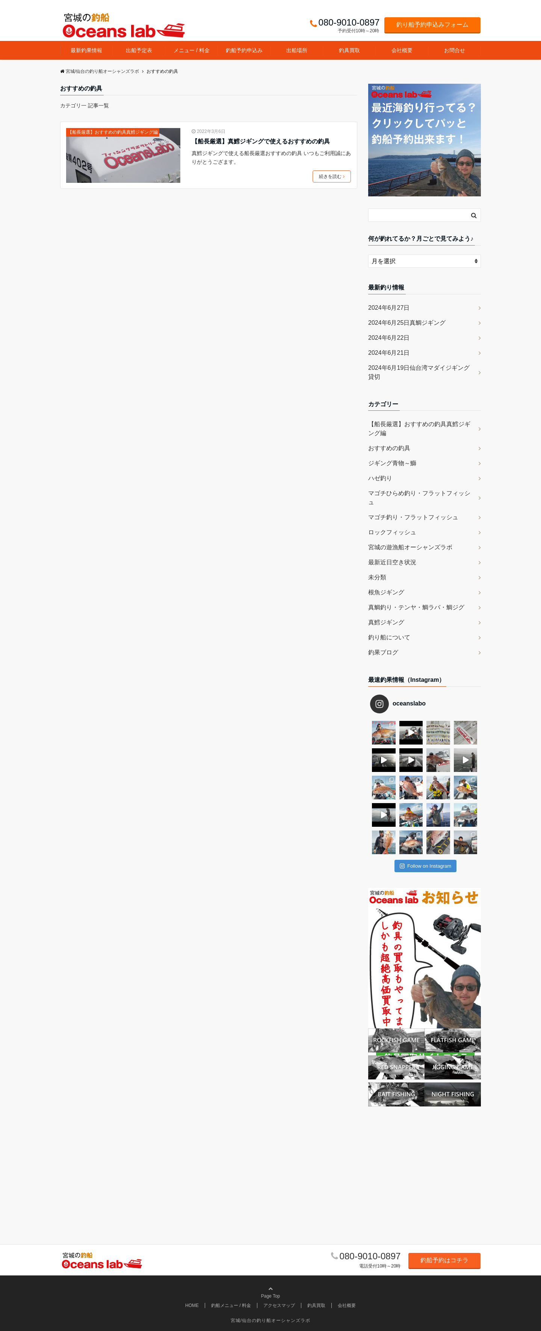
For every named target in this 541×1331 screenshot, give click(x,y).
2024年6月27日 (389, 307)
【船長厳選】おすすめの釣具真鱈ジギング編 (113, 132)
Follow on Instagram (425, 866)
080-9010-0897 (370, 1256)
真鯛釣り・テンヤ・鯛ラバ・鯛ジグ (416, 607)
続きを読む (332, 176)
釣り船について (389, 637)
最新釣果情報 (86, 50)
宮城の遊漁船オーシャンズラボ (410, 547)
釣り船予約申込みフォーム (432, 24)
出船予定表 (139, 50)
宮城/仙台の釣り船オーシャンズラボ (270, 1320)
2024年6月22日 (389, 338)
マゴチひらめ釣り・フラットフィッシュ (419, 497)
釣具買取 (349, 50)
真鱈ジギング (386, 622)
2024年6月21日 (389, 353)
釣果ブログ (383, 652)
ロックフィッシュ (392, 532)
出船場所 (296, 50)
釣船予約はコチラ (444, 1260)
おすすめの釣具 (389, 448)
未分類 (377, 577)
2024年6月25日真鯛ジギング (407, 323)
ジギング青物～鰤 (392, 463)
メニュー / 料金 (192, 50)
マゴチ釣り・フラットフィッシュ (413, 517)
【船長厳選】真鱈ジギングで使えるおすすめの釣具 (261, 141)
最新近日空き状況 (392, 562)
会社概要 (402, 50)
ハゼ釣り (380, 478)
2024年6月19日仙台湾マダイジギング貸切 (419, 372)
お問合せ (454, 50)
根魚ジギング (386, 592)
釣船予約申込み (244, 50)
